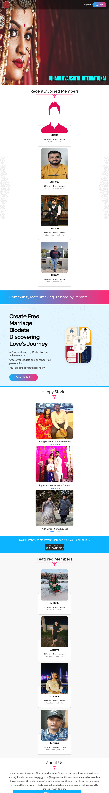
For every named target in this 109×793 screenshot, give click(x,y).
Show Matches (19, 307)
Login (99, 5)
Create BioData (23, 377)
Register (87, 5)
